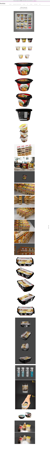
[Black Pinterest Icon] (48, 225)
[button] (17, 3)
